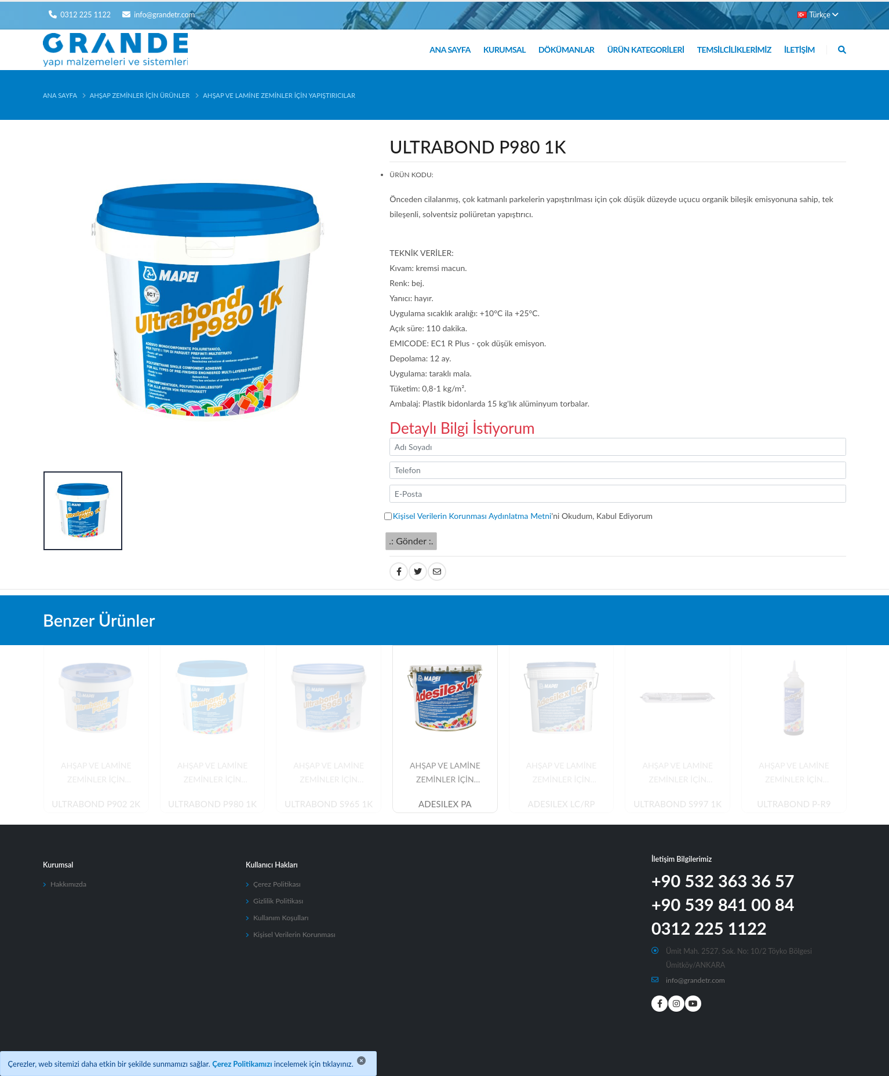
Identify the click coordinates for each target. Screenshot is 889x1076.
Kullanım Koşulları (281, 917)
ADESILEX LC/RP (561, 804)
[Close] (361, 1060)
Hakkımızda (69, 884)
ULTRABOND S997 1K (677, 804)
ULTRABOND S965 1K (329, 804)
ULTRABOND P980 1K (212, 804)
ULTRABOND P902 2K (96, 804)
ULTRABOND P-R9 (794, 804)
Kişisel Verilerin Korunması (295, 934)
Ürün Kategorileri (645, 49)
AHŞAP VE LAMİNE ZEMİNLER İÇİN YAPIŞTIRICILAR (279, 95)
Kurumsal (504, 49)
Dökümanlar (566, 49)
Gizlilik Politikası (279, 900)
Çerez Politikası (277, 884)
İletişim (799, 49)
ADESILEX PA (445, 804)
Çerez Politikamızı (242, 1063)
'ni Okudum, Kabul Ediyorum (523, 516)
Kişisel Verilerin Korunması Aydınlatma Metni (472, 516)
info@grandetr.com (696, 980)
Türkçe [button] (818, 14)
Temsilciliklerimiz (734, 49)
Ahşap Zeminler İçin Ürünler (140, 95)
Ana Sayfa (450, 49)
